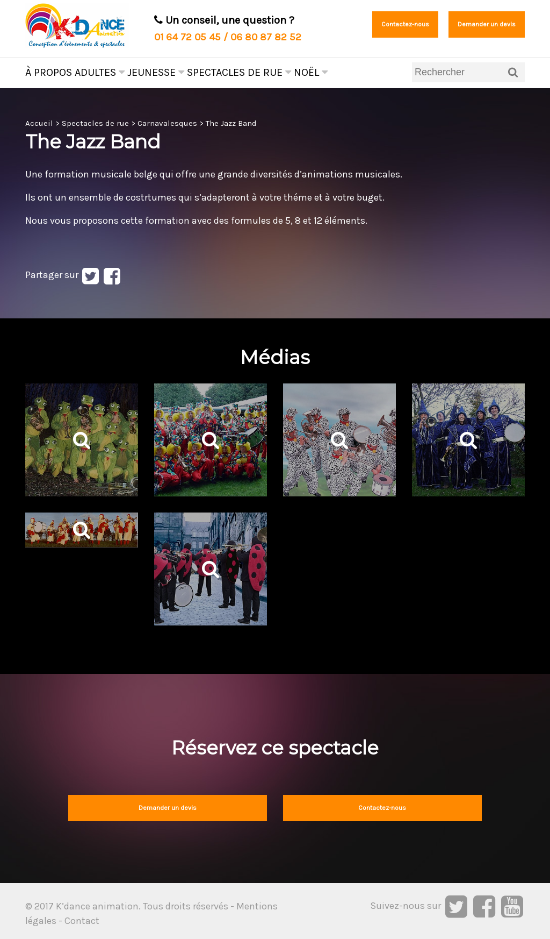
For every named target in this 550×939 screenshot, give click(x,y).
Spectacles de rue (239, 72)
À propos (48, 72)
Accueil (39, 123)
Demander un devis (487, 24)
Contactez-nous (405, 24)
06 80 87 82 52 (265, 37)
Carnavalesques (167, 123)
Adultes (100, 72)
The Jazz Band (231, 123)
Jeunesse (155, 72)
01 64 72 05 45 (187, 37)
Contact (81, 921)
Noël (311, 72)
